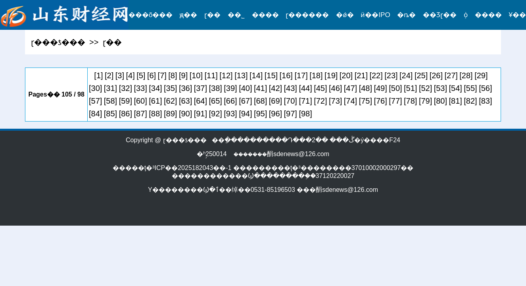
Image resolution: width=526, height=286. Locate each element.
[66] (230, 101)
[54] (455, 88)
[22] (375, 75)
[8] (172, 75)
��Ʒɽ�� (440, 15)
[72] (320, 101)
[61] (155, 101)
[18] (316, 75)
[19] (331, 75)
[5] (140, 75)
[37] (200, 88)
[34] (155, 88)
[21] (361, 75)
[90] (185, 113)
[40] (245, 88)
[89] (170, 113)
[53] (440, 88)
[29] (481, 75)
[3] (119, 75)
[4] (130, 75)
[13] (241, 75)
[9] (183, 75)
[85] (110, 113)
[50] (395, 88)
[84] (95, 113)
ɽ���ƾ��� (58, 42)
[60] (140, 101)
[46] (335, 88)
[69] (275, 101)
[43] (290, 88)
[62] (170, 101)
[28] (465, 75)
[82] (470, 101)
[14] (256, 75)
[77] (395, 101)
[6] (151, 75)
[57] (95, 101)
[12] (225, 75)
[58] (110, 101)
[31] (110, 88)
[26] (436, 75)
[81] (455, 101)
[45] (320, 88)
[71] (305, 101)
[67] (245, 101)
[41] (260, 88)
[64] (200, 101)
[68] (260, 101)
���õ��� (151, 15)
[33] (140, 88)
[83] (485, 101)
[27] (451, 75)
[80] (440, 101)
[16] (286, 75)
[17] (300, 75)
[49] (380, 88)
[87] (140, 113)
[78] (410, 101)
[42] (275, 88)
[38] (215, 88)
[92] (215, 113)
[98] (305, 113)
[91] (200, 113)
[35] (170, 88)
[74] (350, 101)
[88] (155, 113)
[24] (406, 75)
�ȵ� (406, 15)
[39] (230, 88)
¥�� (517, 15)
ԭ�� (188, 15)
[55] (470, 88)
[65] (215, 101)
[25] (421, 75)
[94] (245, 113)
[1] (98, 75)
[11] (211, 75)
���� (265, 15)
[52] (425, 88)
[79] (425, 101)
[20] (346, 75)
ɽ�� (212, 15)
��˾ (236, 15)
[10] (196, 75)
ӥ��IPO (375, 15)
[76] (380, 101)
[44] (305, 88)
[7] (162, 75)
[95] (260, 113)
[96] (275, 113)
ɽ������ (307, 15)
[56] (485, 88)
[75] (365, 101)
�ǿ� (344, 15)
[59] (125, 101)
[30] (95, 88)
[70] (290, 101)
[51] (410, 88)
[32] (125, 88)
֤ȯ (466, 15)
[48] (365, 88)
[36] (185, 88)
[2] (109, 75)
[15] (271, 75)
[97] (290, 113)
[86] (125, 113)
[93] (230, 113)
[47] (350, 88)
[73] (335, 101)
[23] (390, 75)
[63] (185, 101)
